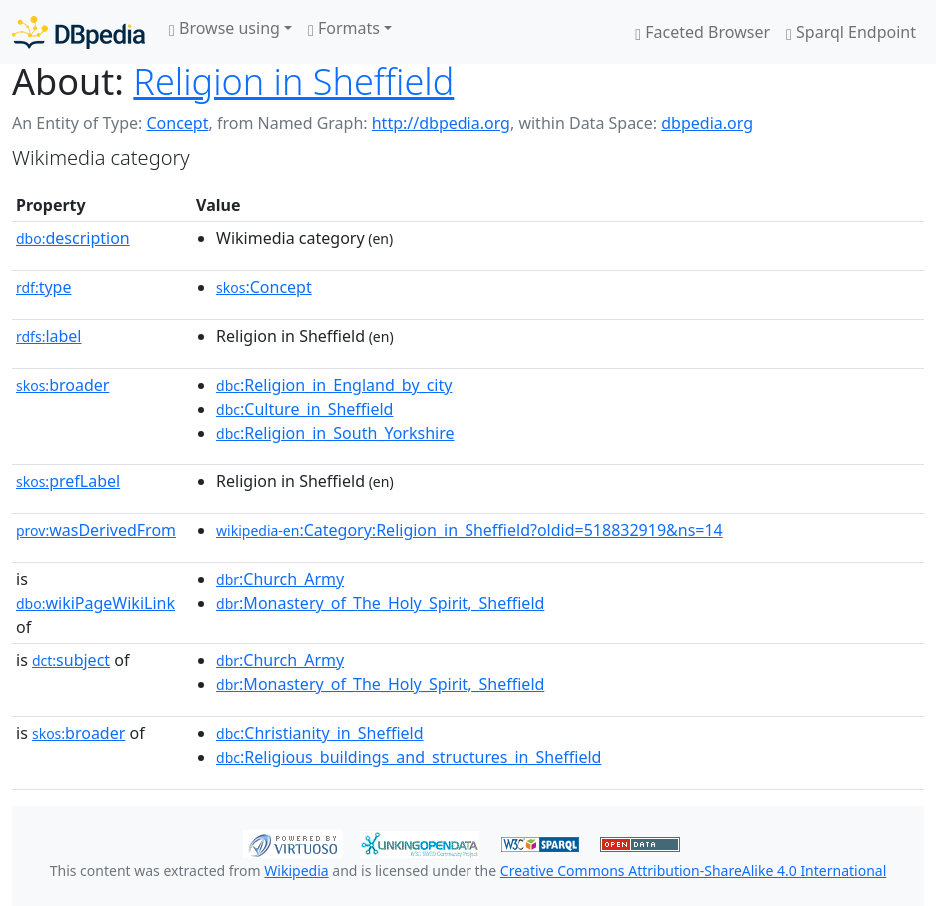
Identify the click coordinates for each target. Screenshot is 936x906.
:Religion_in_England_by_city (334, 385)
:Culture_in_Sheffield (304, 409)
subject (71, 660)
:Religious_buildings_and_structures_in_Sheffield (408, 757)
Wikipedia (296, 870)
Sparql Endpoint (851, 32)
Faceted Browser (702, 32)
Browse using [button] (224, 28)
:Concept (264, 287)
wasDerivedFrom (96, 530)
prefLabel (68, 481)
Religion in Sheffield (293, 81)
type (44, 287)
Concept (177, 123)
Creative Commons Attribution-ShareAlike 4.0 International (693, 870)
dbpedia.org (707, 123)
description (73, 238)
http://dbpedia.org (441, 123)
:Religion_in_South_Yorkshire (335, 433)
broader (62, 385)
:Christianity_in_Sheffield (320, 733)
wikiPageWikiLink (95, 603)
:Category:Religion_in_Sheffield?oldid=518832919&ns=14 (469, 530)
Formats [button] (344, 28)
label (49, 336)
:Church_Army (280, 579)
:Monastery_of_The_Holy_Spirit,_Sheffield (380, 603)
